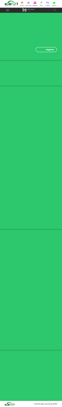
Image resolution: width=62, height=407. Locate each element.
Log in (29, 11)
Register (50, 49)
